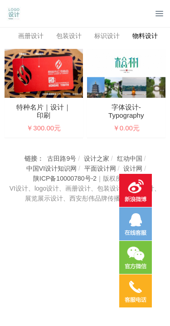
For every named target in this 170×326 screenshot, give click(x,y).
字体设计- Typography (126, 111)
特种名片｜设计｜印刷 (43, 111)
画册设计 (31, 35)
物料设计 (145, 35)
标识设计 (107, 35)
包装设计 (69, 35)
